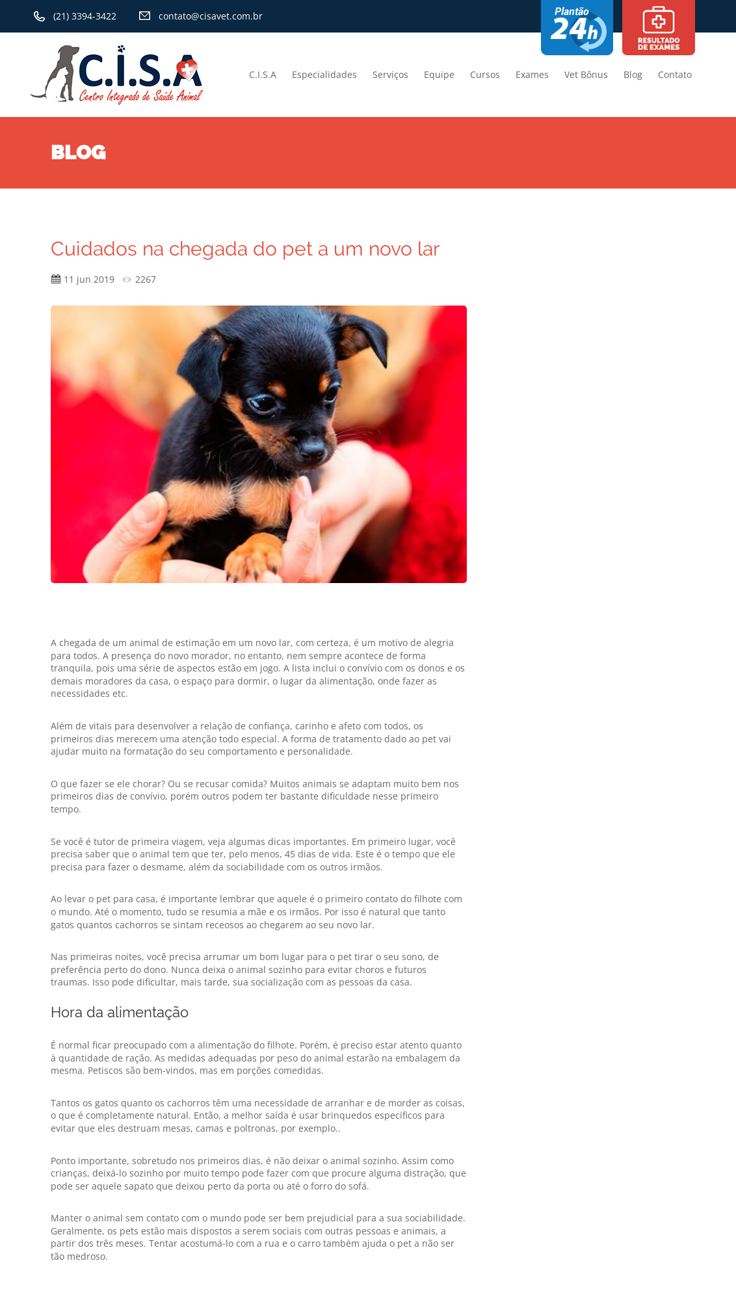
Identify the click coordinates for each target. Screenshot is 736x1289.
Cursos (485, 74)
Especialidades (324, 74)
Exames (532, 74)
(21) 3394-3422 (84, 16)
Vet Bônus (586, 74)
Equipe (439, 74)
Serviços (390, 74)
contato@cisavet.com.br (211, 16)
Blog (633, 74)
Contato (675, 74)
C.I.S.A (262, 74)
